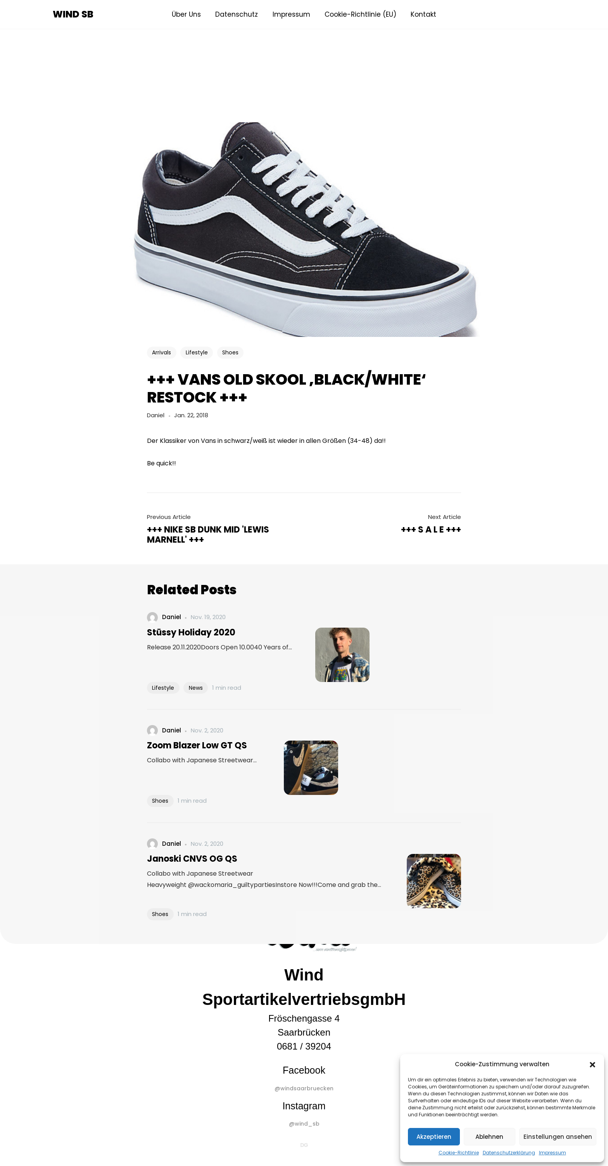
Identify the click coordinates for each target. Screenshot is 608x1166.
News (196, 688)
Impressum (552, 1152)
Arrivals (161, 352)
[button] (592, 1064)
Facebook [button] (304, 1070)
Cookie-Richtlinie (459, 1152)
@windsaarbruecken (304, 1088)
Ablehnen (489, 1137)
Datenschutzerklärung (509, 1152)
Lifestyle (197, 352)
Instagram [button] (303, 1105)
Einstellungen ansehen (557, 1137)
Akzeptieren (433, 1137)
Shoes (230, 352)
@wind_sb (304, 1124)
